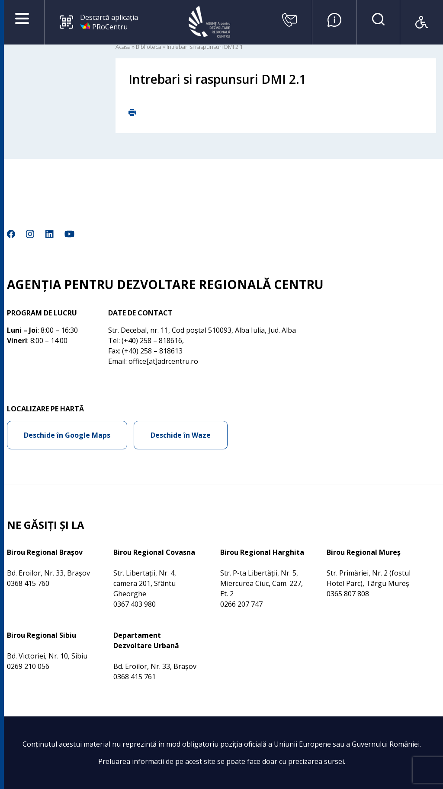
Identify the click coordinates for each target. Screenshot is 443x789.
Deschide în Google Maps (67, 435)
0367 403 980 (134, 604)
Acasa (123, 47)
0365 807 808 (348, 593)
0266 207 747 (241, 604)
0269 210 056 (28, 666)
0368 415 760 (28, 583)
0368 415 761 (134, 676)
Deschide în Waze (181, 435)
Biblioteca (148, 47)
